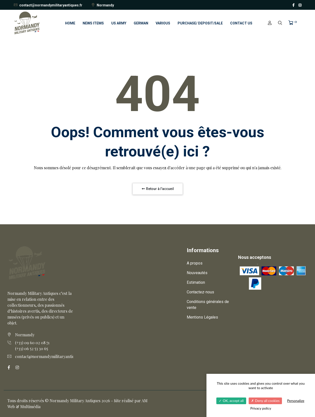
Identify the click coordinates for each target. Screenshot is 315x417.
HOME (70, 23)
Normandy (102, 5)
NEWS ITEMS (93, 23)
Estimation (196, 282)
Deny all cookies (265, 400)
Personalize (295, 400)
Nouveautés (197, 272)
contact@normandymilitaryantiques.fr (47, 5)
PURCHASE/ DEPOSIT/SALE (200, 23)
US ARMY (118, 23)
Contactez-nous (200, 292)
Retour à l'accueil (157, 189)
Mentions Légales (202, 317)
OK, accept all (231, 400)
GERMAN (141, 23)
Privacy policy (260, 408)
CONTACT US (241, 23)
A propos (195, 263)
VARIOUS (163, 23)
